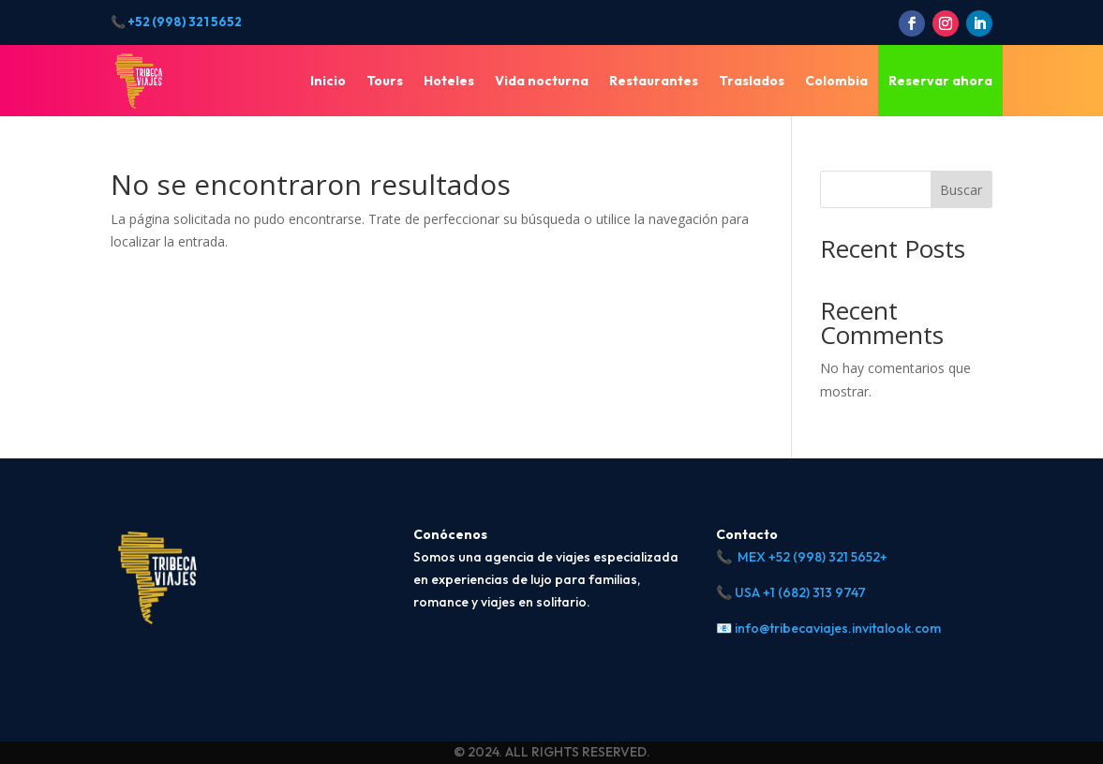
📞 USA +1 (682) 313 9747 (791, 592)
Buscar (961, 190)
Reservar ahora (940, 80)
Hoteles (449, 80)
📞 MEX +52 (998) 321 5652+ (801, 556)
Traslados (751, 80)
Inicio (328, 80)
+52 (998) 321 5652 (184, 21)
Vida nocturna (542, 80)
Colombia (836, 80)
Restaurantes (653, 80)
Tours (384, 80)
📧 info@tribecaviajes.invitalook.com (828, 628)
